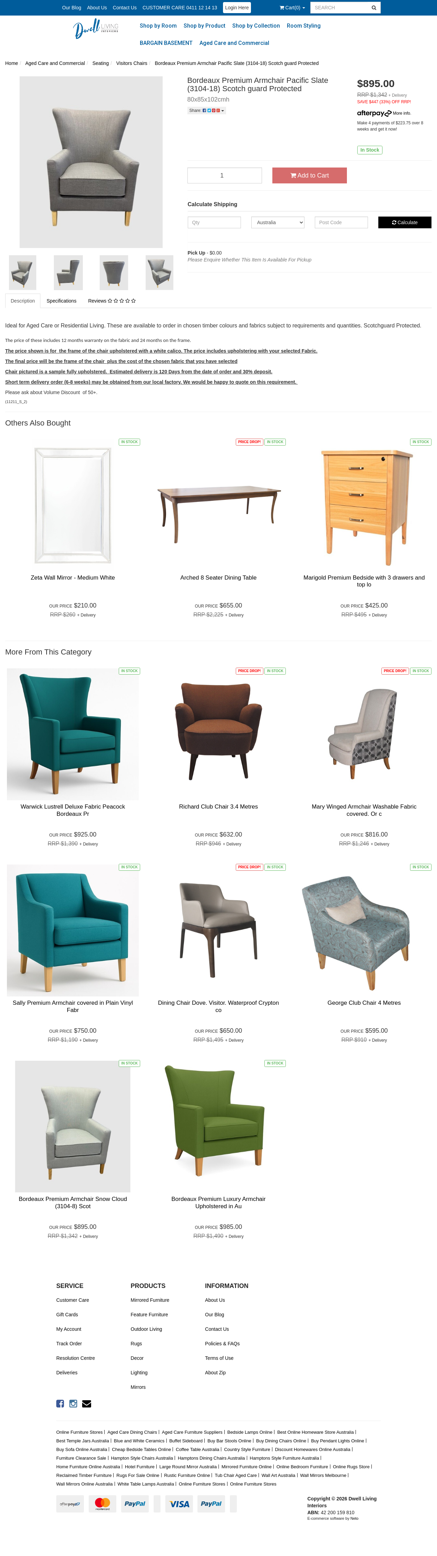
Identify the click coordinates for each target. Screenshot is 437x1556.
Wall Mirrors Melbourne (323, 1475)
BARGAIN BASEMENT (166, 43)
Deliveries (66, 1372)
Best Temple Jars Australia (82, 1440)
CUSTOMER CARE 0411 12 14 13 (180, 7)
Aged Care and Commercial (234, 43)
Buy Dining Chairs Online (281, 1440)
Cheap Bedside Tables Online (141, 1449)
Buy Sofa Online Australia (81, 1449)
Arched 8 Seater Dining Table (219, 577)
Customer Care (72, 1300)
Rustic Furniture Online (187, 1475)
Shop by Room (158, 25)
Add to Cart (309, 175)
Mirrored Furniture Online (247, 1466)
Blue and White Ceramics (139, 1440)
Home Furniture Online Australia (88, 1466)
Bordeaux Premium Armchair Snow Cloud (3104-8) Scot (73, 1202)
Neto (354, 1518)
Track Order (69, 1343)
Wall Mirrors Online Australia (84, 1484)
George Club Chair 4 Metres (364, 1003)
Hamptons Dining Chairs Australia (211, 1458)
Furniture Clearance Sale (81, 1458)
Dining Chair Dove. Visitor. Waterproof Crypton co (218, 1006)
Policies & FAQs (222, 1343)
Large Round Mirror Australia (188, 1466)
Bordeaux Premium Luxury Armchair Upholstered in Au (218, 1202)
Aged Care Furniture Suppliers (192, 1432)
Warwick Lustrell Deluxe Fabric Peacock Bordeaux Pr (73, 810)
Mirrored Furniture (150, 1300)
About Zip (215, 1372)
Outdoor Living (146, 1329)
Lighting (139, 1372)
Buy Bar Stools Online (229, 1440)
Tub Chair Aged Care (236, 1475)
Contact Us (125, 7)
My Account (68, 1329)
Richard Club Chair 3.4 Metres (218, 806)
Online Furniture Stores (79, 1432)
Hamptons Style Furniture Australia (284, 1458)
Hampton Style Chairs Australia (142, 1458)
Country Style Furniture (247, 1449)
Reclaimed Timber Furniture (83, 1475)
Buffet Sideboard (186, 1440)
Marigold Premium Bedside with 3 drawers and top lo (364, 581)
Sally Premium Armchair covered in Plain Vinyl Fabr (73, 1006)
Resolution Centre (75, 1358)
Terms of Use (219, 1358)
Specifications (61, 301)
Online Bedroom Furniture (302, 1466)
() (292, 7)
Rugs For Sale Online (137, 1475)
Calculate (405, 222)
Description (23, 301)
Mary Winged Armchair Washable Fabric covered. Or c (364, 810)
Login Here (237, 7)
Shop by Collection (256, 25)
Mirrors (138, 1387)
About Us (97, 7)
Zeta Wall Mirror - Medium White (73, 577)
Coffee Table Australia (197, 1449)
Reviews (111, 301)
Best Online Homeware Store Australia (315, 1432)
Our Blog (71, 7)
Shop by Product (204, 25)
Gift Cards (67, 1314)
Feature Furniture (149, 1314)
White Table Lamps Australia (145, 1484)
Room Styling (304, 25)
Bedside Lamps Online (249, 1432)
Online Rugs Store (351, 1466)
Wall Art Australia (278, 1475)
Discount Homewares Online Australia (312, 1449)
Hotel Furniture (140, 1466)
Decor (137, 1358)
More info (383, 113)
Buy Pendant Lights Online (337, 1440)
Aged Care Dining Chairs (132, 1432)
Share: (207, 110)
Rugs (136, 1343)
